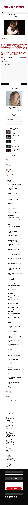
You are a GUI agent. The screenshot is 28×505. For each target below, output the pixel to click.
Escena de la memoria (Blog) (10, 428)
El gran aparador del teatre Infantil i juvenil (15, 333)
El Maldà (7, 423)
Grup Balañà (8, 432)
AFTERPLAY (10, 349)
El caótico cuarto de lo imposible (13, 283)
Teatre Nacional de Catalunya (11, 458)
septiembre (10, 175)
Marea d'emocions (11, 215)
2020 (8, 161)
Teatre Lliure (8, 457)
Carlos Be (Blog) (8, 420)
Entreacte (7, 427)
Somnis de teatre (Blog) (10, 450)
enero (9, 388)
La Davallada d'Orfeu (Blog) (10, 435)
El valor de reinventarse (11, 208)
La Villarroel (8, 437)
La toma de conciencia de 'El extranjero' (14, 313)
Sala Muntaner (8, 448)
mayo (9, 180)
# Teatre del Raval (10, 57)
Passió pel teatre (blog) (10, 440)
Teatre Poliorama (9, 459)
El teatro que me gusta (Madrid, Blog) (12, 424)
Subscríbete (14, 488)
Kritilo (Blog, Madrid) (9, 433)
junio (9, 179)
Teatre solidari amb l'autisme (12, 334)
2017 (8, 165)
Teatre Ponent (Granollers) (10, 460)
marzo (9, 386)
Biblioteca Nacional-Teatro (10, 418)
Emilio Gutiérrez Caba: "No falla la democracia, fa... (13, 266)
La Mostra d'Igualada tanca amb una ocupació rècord (14, 279)
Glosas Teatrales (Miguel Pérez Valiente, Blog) (13, 431)
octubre (9, 174)
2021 (8, 160)
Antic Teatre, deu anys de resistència (14, 242)
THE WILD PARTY (11, 373)
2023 (8, 158)
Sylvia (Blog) (8, 451)
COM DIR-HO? (10, 385)
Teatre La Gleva (8, 455)
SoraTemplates (12, 502)
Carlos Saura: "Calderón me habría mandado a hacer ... (13, 383)
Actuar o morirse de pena (12, 182)
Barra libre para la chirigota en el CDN (14, 303)
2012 (8, 390)
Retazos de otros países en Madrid (13, 206)
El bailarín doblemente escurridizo (13, 331)
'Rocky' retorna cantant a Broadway (13, 193)
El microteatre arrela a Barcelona (13, 212)
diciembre (10, 171)
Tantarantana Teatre (9, 452)
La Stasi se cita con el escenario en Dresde (14, 184)
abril (9, 181)
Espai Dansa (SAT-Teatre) (10, 429)
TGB (7, 466)
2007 (8, 396)
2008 (8, 395)
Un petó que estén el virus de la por (13, 371)
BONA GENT (10, 367)
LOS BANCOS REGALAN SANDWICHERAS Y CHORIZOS (16, 132)
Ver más (19, 110)
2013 (8, 170)
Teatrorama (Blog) (9, 464)
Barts (7, 417)
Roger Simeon (8, 445)
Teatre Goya (8, 454)
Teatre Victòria (8, 461)
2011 (8, 391)
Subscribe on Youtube (14, 121)
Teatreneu (7, 462)
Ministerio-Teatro (9, 438)
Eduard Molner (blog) (9, 422)
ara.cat (4, 38)
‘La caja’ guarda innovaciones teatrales (14, 285)
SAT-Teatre (8, 449)
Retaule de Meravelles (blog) (10, 444)
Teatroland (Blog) (9, 463)
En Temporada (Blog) (9, 425)
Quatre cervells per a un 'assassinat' (13, 338)
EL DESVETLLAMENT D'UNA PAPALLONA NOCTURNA (15, 137)
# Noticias (4, 57)
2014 (8, 169)
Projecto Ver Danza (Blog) (10, 442)
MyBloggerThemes (19, 502)
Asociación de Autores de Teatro (11, 416)
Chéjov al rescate (10, 293)
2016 (8, 166)
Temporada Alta (8, 465)
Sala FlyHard (8, 447)
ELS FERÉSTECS (10, 203)
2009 (8, 393)
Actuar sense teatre (11, 353)
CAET (7, 419)
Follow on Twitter (14, 117)
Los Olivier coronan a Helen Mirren (13, 195)
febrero (9, 387)
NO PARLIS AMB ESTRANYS (12, 235)
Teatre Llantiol (8, 456)
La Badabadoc (8, 434)
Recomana (7, 443)
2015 (8, 168)
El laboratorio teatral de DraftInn (13, 199)
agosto (9, 176)
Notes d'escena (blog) (9, 439)
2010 (8, 392)
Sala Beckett (8, 446)
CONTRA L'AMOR (11, 233)
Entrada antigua (23, 83)
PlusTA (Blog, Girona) (9, 441)
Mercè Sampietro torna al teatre (13, 299)
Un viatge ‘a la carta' (11, 322)
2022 (8, 159)
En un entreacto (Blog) (9, 426)
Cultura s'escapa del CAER (12, 289)
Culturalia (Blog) (8, 421)
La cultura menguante (11, 237)
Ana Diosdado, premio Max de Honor (14, 355)
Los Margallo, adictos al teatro (13, 359)
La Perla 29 (8, 436)
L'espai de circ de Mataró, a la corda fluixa (14, 238)
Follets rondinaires (11, 311)
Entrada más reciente (4, 83)
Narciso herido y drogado (12, 295)
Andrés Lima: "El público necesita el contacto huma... (13, 309)
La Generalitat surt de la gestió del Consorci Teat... (13, 291)
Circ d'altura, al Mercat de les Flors (13, 307)
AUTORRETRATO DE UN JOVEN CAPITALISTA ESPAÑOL (13, 241)
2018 (8, 164)
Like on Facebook (14, 119)
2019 (8, 163)
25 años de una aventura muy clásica (14, 224)
